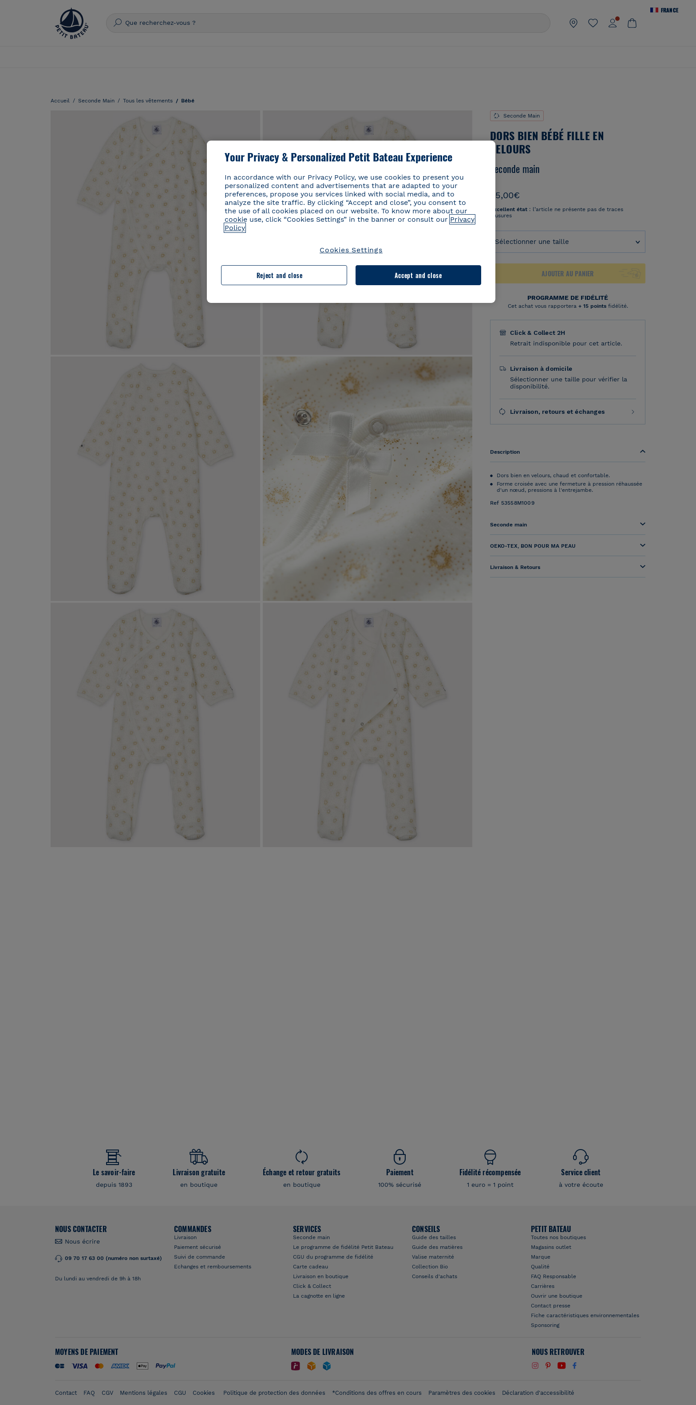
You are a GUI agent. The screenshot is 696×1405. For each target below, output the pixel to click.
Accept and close (418, 275)
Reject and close (280, 275)
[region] (351, 222)
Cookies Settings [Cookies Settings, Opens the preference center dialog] (351, 250)
